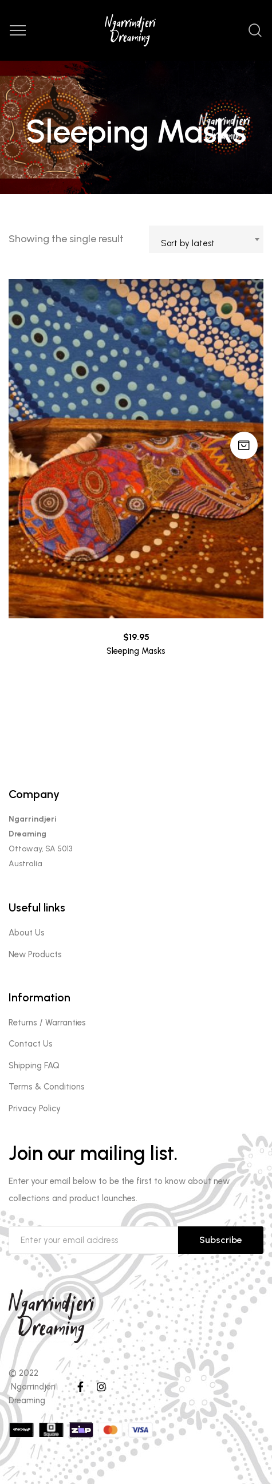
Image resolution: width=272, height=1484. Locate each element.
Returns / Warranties (47, 1022)
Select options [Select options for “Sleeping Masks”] (244, 445)
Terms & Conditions (47, 1087)
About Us (27, 933)
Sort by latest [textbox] (188, 243)
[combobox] (206, 239)
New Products (35, 954)
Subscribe (220, 1239)
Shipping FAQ (34, 1065)
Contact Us (31, 1044)
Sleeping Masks (136, 651)
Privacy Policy (35, 1108)
